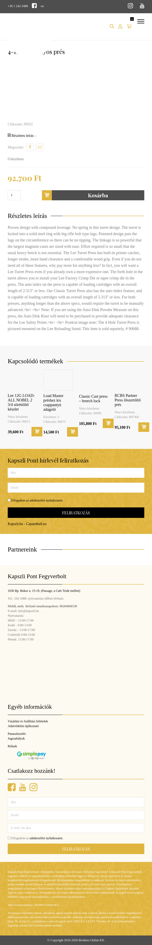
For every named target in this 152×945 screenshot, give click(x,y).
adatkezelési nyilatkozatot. (46, 500)
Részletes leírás (22, 135)
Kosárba (75, 195)
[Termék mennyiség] (14, 195)
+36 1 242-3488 (18, 6)
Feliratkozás (76, 512)
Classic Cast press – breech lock (93, 398)
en (42, 6)
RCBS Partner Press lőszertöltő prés (128, 400)
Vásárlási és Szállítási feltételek (28, 721)
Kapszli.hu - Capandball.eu (27, 524)
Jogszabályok (16, 738)
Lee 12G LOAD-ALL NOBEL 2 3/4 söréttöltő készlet (21, 402)
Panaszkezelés (17, 733)
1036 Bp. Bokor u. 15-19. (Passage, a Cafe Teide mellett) (44, 590)
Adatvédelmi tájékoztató (23, 726)
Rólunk (12, 746)
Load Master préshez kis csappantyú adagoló (53, 402)
